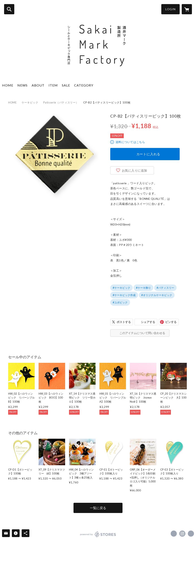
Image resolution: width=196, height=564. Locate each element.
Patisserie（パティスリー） (61, 102)
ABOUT (38, 85)
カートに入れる (148, 154)
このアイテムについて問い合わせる (142, 333)
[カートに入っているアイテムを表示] (187, 9)
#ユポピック (120, 302)
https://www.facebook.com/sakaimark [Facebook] (174, 534)
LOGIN (170, 9)
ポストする (124, 322)
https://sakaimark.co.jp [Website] (191, 534)
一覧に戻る (98, 508)
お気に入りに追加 (134, 170)
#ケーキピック (121, 287)
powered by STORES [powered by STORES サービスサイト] (98, 534)
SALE (66, 85)
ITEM (53, 85)
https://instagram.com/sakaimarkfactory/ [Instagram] (182, 534)
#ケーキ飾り (143, 287)
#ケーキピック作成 (124, 295)
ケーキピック (30, 102)
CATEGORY (83, 85)
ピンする (171, 322)
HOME (7, 85)
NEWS (22, 85)
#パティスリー (165, 287)
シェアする (148, 322)
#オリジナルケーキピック (156, 295)
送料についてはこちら (130, 142)
